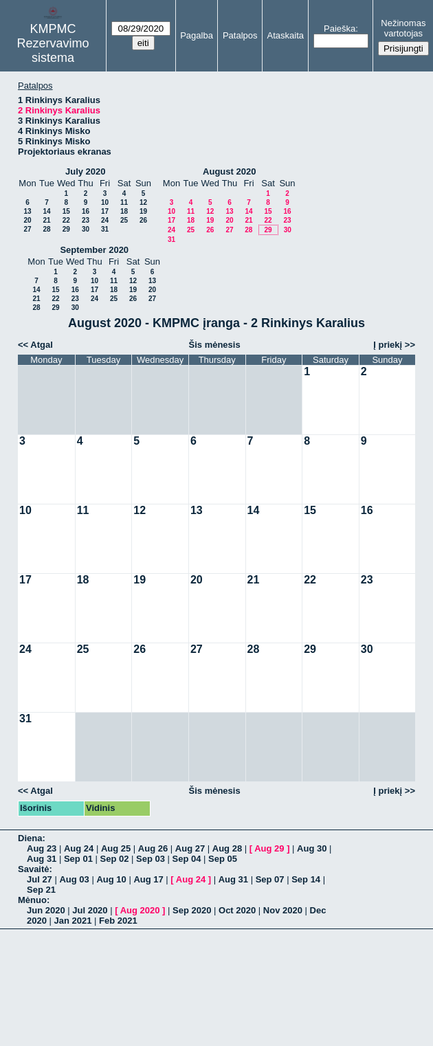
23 (85, 220)
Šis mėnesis (215, 345)
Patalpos (240, 35)
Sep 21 (41, 889)
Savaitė (33, 869)
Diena (30, 838)
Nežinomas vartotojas (403, 28)
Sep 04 (187, 859)
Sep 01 (78, 859)
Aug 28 (227, 848)
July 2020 (85, 171)
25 (124, 220)
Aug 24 (78, 848)
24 (105, 220)
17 (105, 211)
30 (85, 229)
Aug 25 (116, 848)
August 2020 (229, 171)
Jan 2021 (73, 920)
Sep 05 (222, 859)
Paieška (339, 28)
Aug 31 (41, 859)
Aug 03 (74, 879)
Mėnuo (32, 900)
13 (27, 211)
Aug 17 (148, 879)
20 (27, 220)
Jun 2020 (46, 910)
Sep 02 (114, 859)
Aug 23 (41, 848)
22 (66, 220)
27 (27, 229)
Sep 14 (305, 879)
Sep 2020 (192, 910)
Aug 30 (311, 848)
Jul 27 (39, 879)
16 (85, 211)
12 (143, 202)
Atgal (41, 345)
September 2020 (94, 250)
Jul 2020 (89, 910)
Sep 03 (150, 859)
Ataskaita (285, 35)
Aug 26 (153, 848)
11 (124, 202)
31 (105, 229)
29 (66, 229)
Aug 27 (190, 848)
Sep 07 (270, 879)
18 (124, 211)
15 (66, 211)
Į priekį (387, 345)
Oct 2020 (237, 910)
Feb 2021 (118, 920)
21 (46, 220)
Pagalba (196, 35)
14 (46, 211)
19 (143, 211)
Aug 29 (269, 848)
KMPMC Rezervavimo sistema (53, 43)
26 (143, 220)
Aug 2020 (140, 910)
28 (46, 229)
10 (105, 202)
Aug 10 (111, 879)
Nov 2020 (282, 910)
